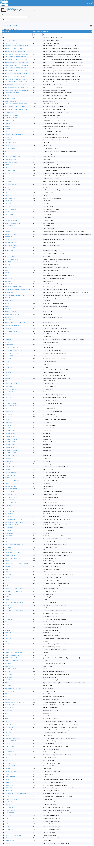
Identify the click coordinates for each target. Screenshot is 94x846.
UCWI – (11, 29)
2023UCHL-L (8, 95)
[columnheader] (17, 31)
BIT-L (6, 270)
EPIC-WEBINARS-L (11, 799)
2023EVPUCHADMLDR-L (12, 93)
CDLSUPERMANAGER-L (12, 472)
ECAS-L (7, 743)
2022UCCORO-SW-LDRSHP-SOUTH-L (16, 90)
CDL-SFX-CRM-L (10, 408)
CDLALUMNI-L (9, 461)
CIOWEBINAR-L (10, 533)
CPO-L (7, 616)
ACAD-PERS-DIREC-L (11, 115)
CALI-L (7, 342)
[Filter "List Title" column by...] (67, 34)
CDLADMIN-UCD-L (10, 433)
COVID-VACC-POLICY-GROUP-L (15, 611)
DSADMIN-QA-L (10, 713)
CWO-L (7, 647)
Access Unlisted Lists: (9, 15)
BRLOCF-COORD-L (11, 292)
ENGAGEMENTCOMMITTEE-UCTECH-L (17, 793)
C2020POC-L (9, 328)
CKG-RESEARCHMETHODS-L (14, 552)
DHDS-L (7, 683)
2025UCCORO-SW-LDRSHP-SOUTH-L (16, 109)
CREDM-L (8, 624)
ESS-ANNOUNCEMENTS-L (13, 835)
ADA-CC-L (8, 131)
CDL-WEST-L (9, 419)
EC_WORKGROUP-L (11, 741)
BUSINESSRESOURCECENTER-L (15, 323)
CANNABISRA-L (10, 359)
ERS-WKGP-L (9, 829)
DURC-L (7, 719)
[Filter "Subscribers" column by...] (37, 34)
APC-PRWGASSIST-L (11, 184)
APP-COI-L (8, 190)
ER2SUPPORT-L (10, 807)
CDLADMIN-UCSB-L (11, 447)
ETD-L (6, 838)
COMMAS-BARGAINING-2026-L (14, 588)
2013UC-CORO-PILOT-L (12, 43)
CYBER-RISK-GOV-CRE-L (12, 655)
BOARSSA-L (8, 278)
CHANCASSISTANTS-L (11, 497)
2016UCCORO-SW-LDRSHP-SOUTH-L (16, 54)
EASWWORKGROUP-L (12, 738)
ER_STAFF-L (8, 815)
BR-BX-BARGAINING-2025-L (13, 287)
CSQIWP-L (8, 638)
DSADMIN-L (8, 710)
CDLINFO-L (8, 464)
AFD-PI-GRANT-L (10, 145)
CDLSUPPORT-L (10, 475)
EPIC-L (7, 796)
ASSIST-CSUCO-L (10, 206)
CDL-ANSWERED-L (11, 392)
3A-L (6, 37)
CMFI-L (7, 572)
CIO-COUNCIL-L (10, 527)
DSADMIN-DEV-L (10, 707)
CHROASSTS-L (9, 511)
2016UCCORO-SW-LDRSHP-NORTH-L (16, 51)
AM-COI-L (8, 165)
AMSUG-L (8, 167)
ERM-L (7, 824)
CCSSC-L (7, 378)
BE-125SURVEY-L (10, 256)
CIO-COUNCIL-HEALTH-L (12, 525)
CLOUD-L (8, 566)
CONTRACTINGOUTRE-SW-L (13, 591)
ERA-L (7, 818)
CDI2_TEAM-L (9, 386)
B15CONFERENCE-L (11, 242)
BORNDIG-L (8, 281)
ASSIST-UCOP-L (9, 215)
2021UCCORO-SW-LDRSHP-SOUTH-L (16, 82)
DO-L (6, 694)
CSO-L (7, 635)
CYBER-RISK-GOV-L (11, 658)
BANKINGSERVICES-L (11, 245)
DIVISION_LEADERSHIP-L (13, 688)
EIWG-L (7, 782)
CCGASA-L (8, 372)
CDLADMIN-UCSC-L (11, 450)
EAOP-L (7, 735)
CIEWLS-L (8, 516)
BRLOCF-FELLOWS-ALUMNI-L (14, 295)
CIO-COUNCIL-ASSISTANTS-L (14, 522)
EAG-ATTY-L (8, 730)
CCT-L (6, 381)
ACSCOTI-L (8, 129)
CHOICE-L (8, 505)
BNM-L (7, 273)
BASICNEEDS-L (9, 251)
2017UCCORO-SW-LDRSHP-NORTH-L (16, 57)
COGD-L (7, 580)
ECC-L (6, 749)
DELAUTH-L (8, 680)
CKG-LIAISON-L (9, 550)
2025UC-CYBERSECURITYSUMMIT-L (16, 104)
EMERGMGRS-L (10, 788)
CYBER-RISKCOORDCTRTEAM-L (15, 660)
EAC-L (6, 721)
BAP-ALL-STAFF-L (10, 248)
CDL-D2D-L (8, 395)
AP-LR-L (7, 176)
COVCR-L (7, 605)
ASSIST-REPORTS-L (11, 209)
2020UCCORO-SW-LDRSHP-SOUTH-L (16, 76)
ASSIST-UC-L (8, 212)
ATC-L (6, 217)
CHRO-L (7, 508)
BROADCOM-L (9, 300)
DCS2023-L (8, 671)
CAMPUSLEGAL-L (10, 356)
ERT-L (6, 832)
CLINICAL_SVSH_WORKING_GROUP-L (17, 563)
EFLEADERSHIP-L (10, 771)
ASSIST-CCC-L (9, 201)
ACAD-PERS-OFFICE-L (12, 118)
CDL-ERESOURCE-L (11, 403)
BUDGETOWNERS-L (11, 320)
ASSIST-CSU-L (9, 203)
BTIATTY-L (8, 309)
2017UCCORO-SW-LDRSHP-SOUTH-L (16, 59)
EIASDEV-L (8, 779)
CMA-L (7, 569)
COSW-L (7, 597)
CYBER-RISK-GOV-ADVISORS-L (14, 652)
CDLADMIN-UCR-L (10, 444)
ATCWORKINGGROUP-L (12, 223)
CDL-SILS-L (8, 414)
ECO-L (7, 757)
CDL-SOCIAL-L (9, 417)
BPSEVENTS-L (9, 284)
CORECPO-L (8, 594)
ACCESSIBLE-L (9, 123)
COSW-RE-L (8, 599)
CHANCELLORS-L (10, 500)
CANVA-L (7, 361)
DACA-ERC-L (9, 666)
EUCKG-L (7, 843)
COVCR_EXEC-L (9, 608)
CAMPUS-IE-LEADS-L (11, 347)
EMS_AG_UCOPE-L (11, 791)
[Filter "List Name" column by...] (17, 34)
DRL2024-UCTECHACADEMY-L (14, 702)
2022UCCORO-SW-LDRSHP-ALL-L (15, 84)
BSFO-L (7, 303)
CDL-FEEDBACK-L (10, 406)
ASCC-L (7, 192)
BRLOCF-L (8, 298)
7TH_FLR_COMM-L (10, 40)
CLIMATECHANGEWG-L (12, 558)
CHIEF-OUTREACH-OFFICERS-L (15, 503)
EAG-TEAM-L (9, 732)
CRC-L (7, 622)
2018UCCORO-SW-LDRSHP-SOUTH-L (16, 65)
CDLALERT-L (9, 458)
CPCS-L (7, 613)
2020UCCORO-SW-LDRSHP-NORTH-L (17, 73)
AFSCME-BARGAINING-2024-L (14, 148)
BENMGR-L (8, 262)
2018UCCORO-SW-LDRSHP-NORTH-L (16, 62)
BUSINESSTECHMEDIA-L (12, 325)
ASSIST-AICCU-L (10, 198)
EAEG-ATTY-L (9, 727)
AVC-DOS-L (8, 231)
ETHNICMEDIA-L (10, 840)
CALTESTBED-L (9, 345)
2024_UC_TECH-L (10, 98)
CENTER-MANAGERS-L (12, 480)
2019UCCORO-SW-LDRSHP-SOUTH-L (16, 71)
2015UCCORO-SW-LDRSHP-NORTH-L (16, 46)
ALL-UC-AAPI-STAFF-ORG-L (13, 156)
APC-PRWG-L (9, 181)
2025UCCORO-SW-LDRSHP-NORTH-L (16, 107)
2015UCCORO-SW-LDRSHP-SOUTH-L (16, 48)
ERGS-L (7, 821)
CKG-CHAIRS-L (9, 539)
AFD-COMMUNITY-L (11, 143)
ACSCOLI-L (8, 126)
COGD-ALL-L (9, 577)
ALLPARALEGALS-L (11, 162)
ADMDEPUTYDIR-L (11, 137)
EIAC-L (7, 774)
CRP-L (7, 627)
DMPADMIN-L (9, 691)
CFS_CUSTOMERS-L (11, 489)
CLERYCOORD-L (10, 555)
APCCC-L (7, 187)
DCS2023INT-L (9, 674)
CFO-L (7, 483)
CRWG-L (7, 630)
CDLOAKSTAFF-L (10, 467)
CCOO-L (7, 375)
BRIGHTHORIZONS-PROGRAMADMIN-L (17, 289)
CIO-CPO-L (8, 530)
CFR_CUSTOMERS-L (11, 486)
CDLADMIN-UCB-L (10, 431)
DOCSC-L (7, 699)
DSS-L (6, 716)
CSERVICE (8, 633)
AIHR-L (7, 151)
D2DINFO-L (8, 663)
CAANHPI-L (8, 339)
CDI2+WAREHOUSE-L (11, 383)
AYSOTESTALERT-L (10, 239)
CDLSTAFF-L (8, 469)
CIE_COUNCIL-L (10, 514)
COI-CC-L (7, 583)
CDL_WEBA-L (9, 425)
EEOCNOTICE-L (9, 768)
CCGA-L (7, 370)
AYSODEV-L (8, 237)
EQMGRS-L (8, 804)
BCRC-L (7, 253)
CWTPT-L (7, 649)
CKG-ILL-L (8, 547)
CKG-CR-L (8, 541)
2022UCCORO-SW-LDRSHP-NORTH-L (16, 87)
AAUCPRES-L (9, 112)
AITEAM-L (8, 154)
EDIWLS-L (8, 763)
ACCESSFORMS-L (10, 120)
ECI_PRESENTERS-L (11, 755)
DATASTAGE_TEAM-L (11, 669)
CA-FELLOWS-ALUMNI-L (12, 331)
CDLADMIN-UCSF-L (11, 455)
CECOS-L (7, 478)
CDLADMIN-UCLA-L (11, 439)
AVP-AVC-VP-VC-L (10, 234)
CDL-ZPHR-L (9, 422)
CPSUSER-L (8, 619)
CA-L (6, 334)
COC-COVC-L (9, 575)
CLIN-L (7, 561)
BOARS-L (7, 275)
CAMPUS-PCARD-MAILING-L (14, 350)
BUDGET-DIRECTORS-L (12, 314)
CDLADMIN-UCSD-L (11, 453)
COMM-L (7, 586)
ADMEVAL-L (8, 140)
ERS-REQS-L (9, 827)
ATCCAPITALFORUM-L (12, 220)
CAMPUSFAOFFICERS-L (12, 353)
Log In (88, 3)
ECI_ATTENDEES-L (10, 752)
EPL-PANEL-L (9, 802)
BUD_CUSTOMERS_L (11, 311)
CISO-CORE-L (9, 536)
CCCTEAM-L (8, 367)
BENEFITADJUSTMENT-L (12, 259)
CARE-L (7, 364)
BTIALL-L (7, 306)
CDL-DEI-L (8, 400)
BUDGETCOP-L (9, 317)
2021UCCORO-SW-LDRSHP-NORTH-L (16, 79)
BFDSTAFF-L (9, 264)
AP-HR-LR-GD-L (10, 173)
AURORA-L (8, 228)
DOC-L (7, 696)
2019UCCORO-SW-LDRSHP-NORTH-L (16, 68)
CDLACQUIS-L (9, 428)
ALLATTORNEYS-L (10, 159)
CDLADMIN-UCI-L (10, 436)
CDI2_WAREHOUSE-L (11, 389)
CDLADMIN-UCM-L (11, 442)
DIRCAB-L (8, 685)
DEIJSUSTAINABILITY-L (12, 677)
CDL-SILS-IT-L (9, 411)
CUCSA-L (7, 644)
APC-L (7, 179)
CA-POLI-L (8, 336)
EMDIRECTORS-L (10, 785)
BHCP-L (7, 267)
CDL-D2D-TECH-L (10, 397)
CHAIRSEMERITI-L (10, 494)
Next (15, 29)
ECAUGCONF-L (9, 746)
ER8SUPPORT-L (10, 813)
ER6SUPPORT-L (10, 810)
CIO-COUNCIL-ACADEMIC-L (13, 519)
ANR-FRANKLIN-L (10, 170)
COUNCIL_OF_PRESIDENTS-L (14, 602)
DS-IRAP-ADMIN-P (11, 705)
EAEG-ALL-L (8, 724)
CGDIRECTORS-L (10, 491)
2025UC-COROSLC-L (11, 101)
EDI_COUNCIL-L (10, 760)
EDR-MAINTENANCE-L (12, 766)
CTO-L (6, 641)
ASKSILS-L (8, 195)
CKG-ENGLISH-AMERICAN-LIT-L (15, 544)
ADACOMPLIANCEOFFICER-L (14, 134)
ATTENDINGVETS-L (11, 226)
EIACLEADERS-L (10, 777)
